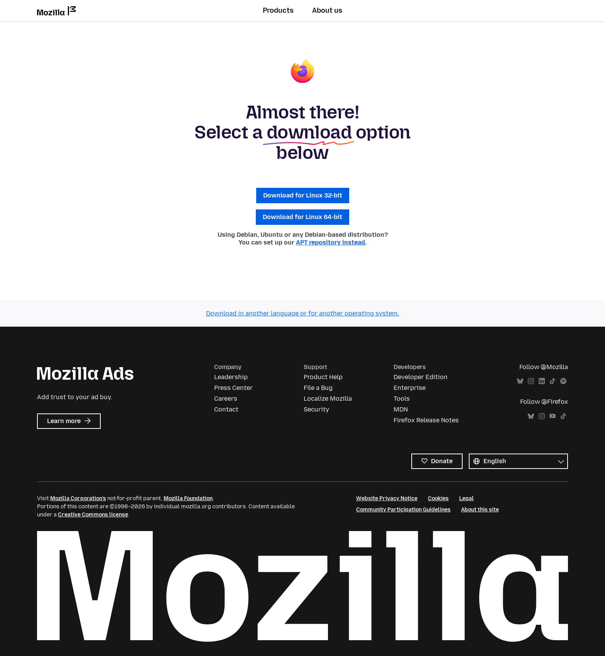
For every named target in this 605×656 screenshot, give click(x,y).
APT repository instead (330, 242)
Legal (466, 498)
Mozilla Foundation (188, 498)
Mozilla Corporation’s (78, 498)
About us (327, 10)
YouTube (552, 416)
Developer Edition (421, 377)
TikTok (552, 381)
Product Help (323, 377)
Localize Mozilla (328, 398)
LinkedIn (541, 381)
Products (278, 10)
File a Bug (318, 387)
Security (316, 409)
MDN (401, 409)
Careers (225, 398)
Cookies (438, 498)
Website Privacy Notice (386, 498)
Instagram (531, 381)
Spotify (563, 381)
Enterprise (410, 387)
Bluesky (520, 381)
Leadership (231, 377)
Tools (402, 398)
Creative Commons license (93, 514)
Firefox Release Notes (426, 420)
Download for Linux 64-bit (302, 217)
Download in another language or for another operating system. (302, 313)
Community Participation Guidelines (403, 509)
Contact (226, 409)
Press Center (233, 387)
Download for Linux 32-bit (302, 195)
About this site (480, 509)
